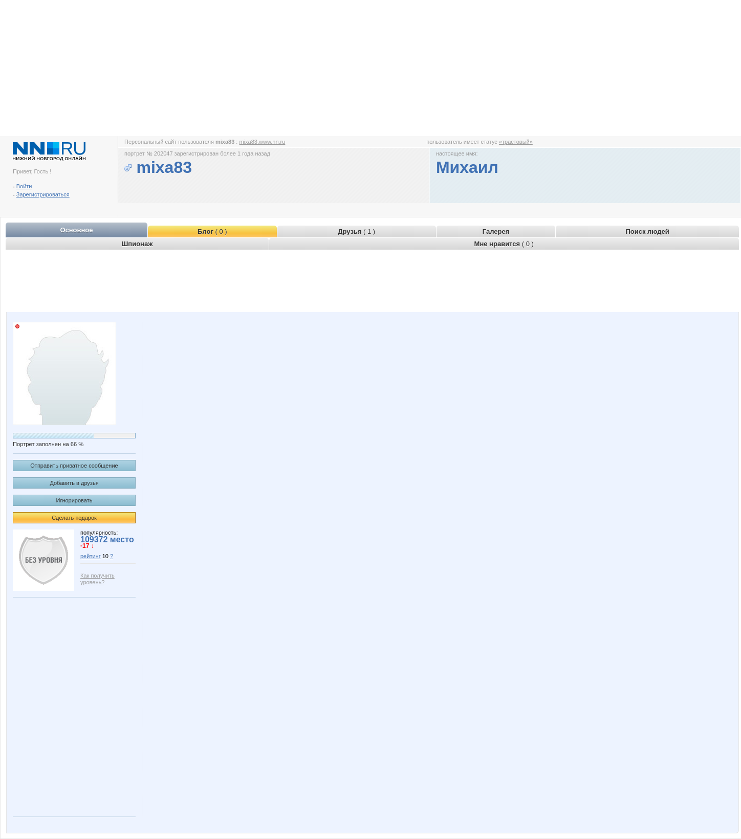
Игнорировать (74, 500)
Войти (24, 186)
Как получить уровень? (97, 578)
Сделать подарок (74, 518)
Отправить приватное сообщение (74, 465)
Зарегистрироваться (43, 194)
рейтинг (90, 556)
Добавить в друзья (74, 483)
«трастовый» (516, 142)
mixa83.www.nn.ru (262, 142)
